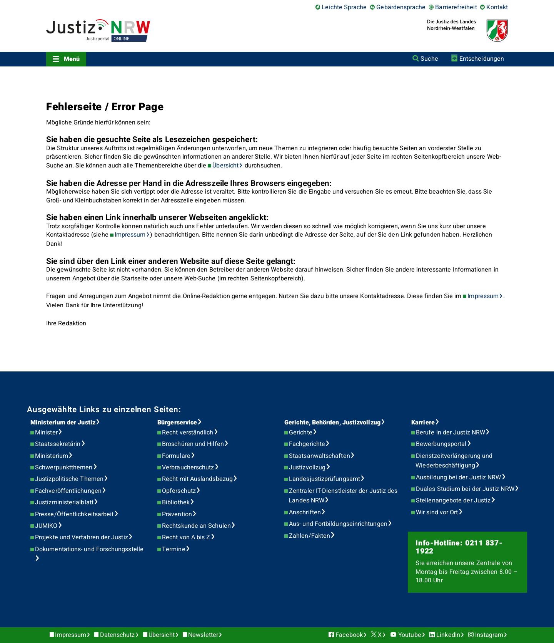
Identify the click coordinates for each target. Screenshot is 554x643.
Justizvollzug (307, 467)
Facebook (349, 635)
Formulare (176, 456)
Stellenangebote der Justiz (453, 500)
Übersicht (225, 165)
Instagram (489, 635)
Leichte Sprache (344, 7)
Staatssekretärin (57, 444)
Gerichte (300, 432)
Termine (173, 549)
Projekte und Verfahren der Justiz (81, 537)
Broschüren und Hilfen (193, 444)
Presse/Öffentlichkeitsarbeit (74, 514)
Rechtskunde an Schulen (196, 525)
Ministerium (51, 456)
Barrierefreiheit (456, 7)
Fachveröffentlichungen (68, 491)
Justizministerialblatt (64, 502)
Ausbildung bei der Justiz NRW (458, 477)
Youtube (409, 635)
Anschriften (305, 512)
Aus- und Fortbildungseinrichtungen (338, 524)
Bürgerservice (177, 422)
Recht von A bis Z (186, 537)
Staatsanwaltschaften (319, 456)
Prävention (177, 514)
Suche (429, 58)
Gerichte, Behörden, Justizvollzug (332, 422)
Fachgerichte (307, 444)
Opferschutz (179, 491)
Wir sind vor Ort (437, 512)
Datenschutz (117, 635)
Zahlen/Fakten (309, 535)
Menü (72, 59)
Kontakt (497, 7)
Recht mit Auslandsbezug (197, 479)
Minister (46, 432)
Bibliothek (176, 502)
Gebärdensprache (401, 7)
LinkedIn (448, 635)
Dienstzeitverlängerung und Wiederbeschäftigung (454, 461)
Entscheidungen (481, 58)
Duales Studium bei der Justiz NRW (465, 489)
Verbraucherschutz (188, 467)
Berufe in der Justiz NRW (450, 432)
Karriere (423, 422)
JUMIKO (46, 525)
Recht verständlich (187, 432)
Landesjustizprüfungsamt (324, 479)
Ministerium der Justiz (62, 422)
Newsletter (203, 635)
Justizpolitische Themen (69, 479)
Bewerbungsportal (441, 444)
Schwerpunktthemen (63, 467)
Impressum (130, 234)
